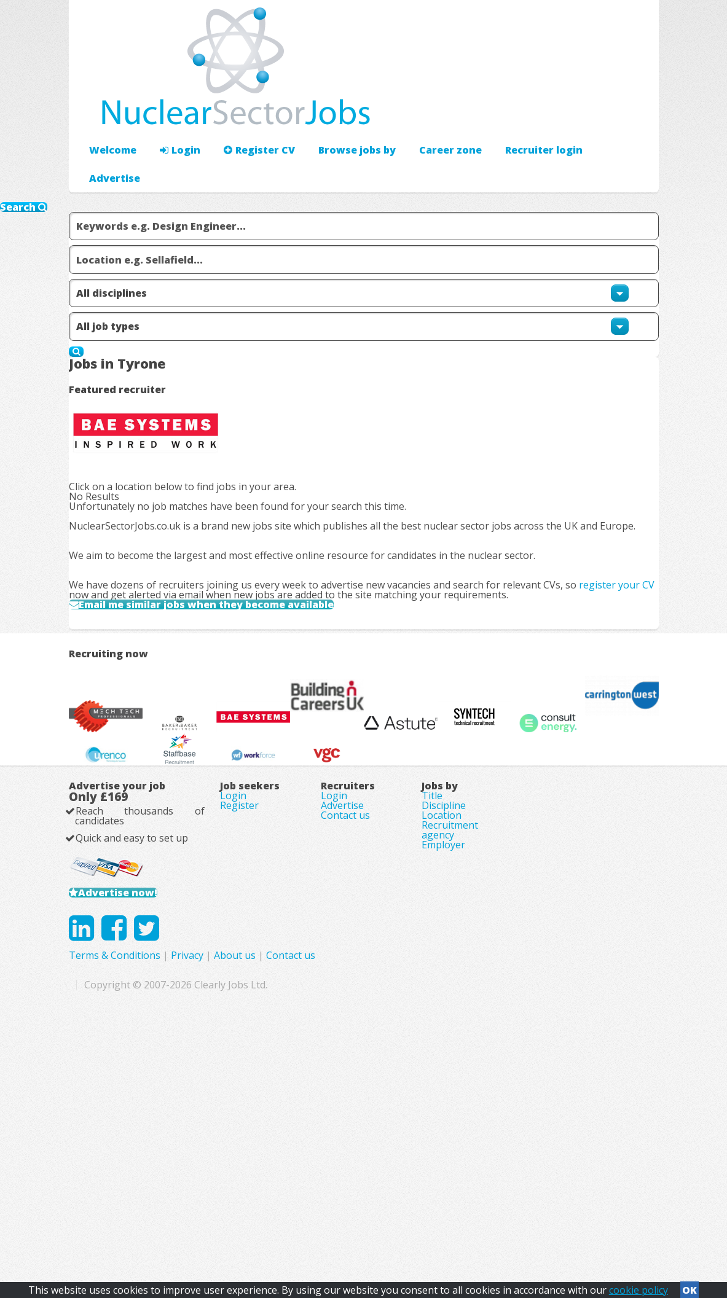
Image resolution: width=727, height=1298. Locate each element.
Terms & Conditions (286, 1193)
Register (239, 985)
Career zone (424, 114)
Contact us (345, 1002)
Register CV (246, 114)
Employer (443, 1054)
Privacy (358, 1193)
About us (406, 1193)
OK (689, 1286)
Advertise (524, 114)
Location (442, 1002)
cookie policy (638, 1286)
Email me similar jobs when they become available (237, 567)
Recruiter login (603, 114)
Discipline (444, 985)
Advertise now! (135, 1099)
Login (173, 114)
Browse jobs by (337, 114)
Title (432, 968)
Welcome (110, 114)
